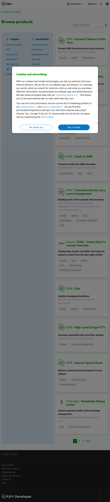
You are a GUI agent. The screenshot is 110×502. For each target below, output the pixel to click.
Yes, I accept (73, 127)
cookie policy (27, 106)
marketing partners (65, 95)
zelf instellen (47, 117)
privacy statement (51, 106)
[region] (55, 100)
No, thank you (36, 127)
